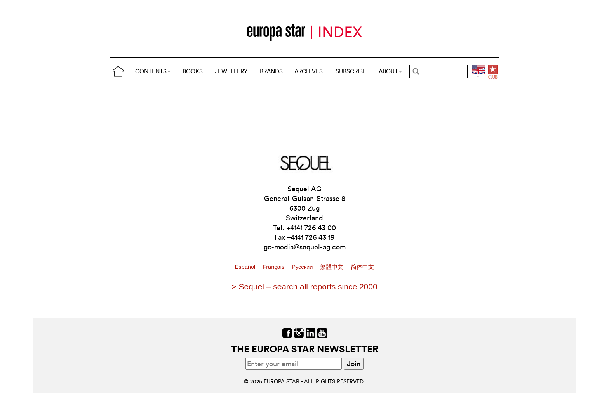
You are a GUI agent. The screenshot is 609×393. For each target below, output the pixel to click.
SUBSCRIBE (351, 71)
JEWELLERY (231, 71)
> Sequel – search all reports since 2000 (304, 286)
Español (246, 267)
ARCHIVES (308, 71)
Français (274, 267)
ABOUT (390, 71)
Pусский (303, 267)
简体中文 (362, 267)
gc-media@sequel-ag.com (305, 246)
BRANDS (271, 71)
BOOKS (193, 71)
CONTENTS (153, 71)
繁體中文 (332, 267)
